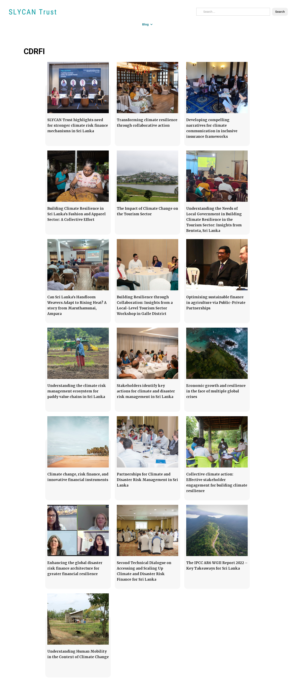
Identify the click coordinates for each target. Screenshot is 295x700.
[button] (147, 24)
